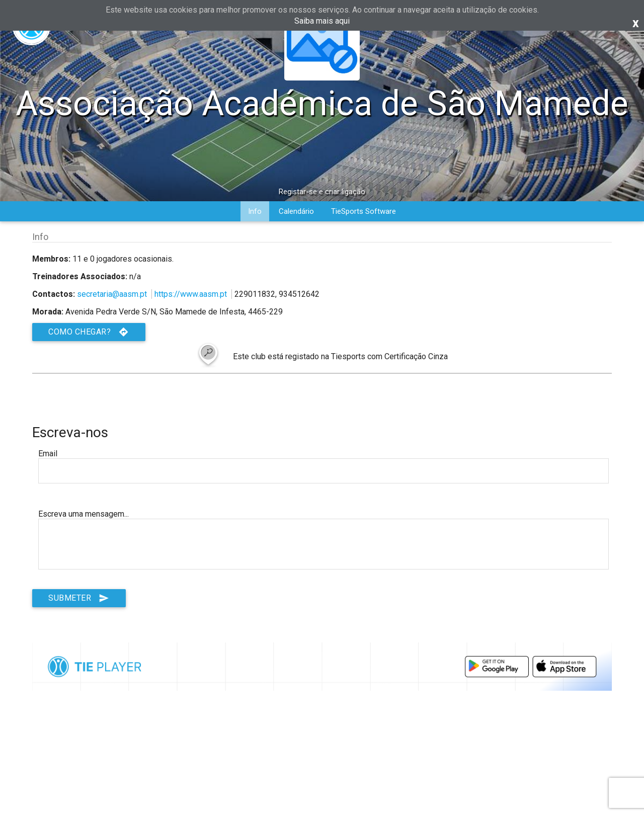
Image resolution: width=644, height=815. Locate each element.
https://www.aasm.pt (190, 294)
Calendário (296, 211)
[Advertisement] (322, 780)
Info (255, 211)
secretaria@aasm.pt (112, 294)
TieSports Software (363, 211)
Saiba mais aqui (322, 21)
